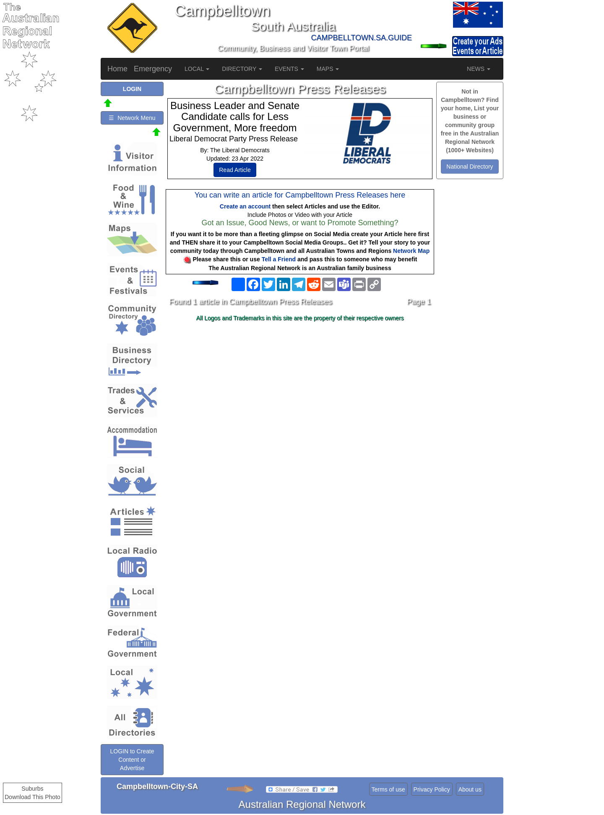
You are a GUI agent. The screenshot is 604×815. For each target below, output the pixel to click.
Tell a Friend (279, 259)
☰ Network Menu (132, 118)
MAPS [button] (328, 68)
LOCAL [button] (197, 68)
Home (117, 69)
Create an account (245, 206)
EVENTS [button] (289, 68)
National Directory (469, 166)
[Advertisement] (300, 391)
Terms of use (388, 789)
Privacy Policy (432, 789)
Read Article (234, 170)
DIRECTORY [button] (242, 68)
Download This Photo (32, 797)
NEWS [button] (478, 68)
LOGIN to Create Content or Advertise (132, 759)
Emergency (153, 69)
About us (470, 789)
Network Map (411, 250)
